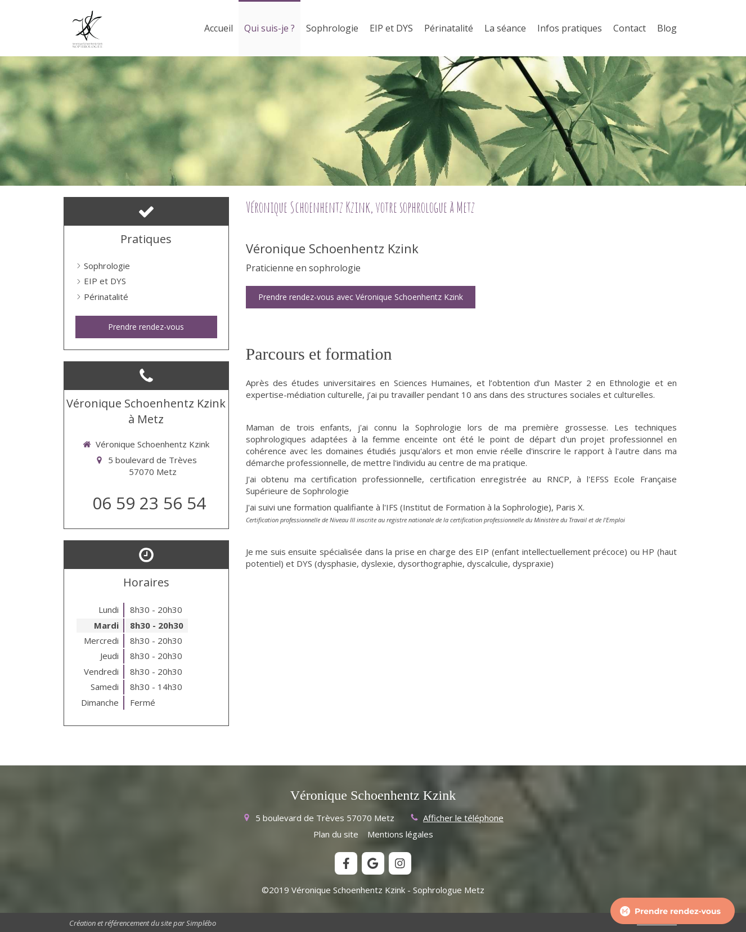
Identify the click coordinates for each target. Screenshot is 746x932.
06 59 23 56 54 (149, 502)
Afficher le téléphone (463, 817)
